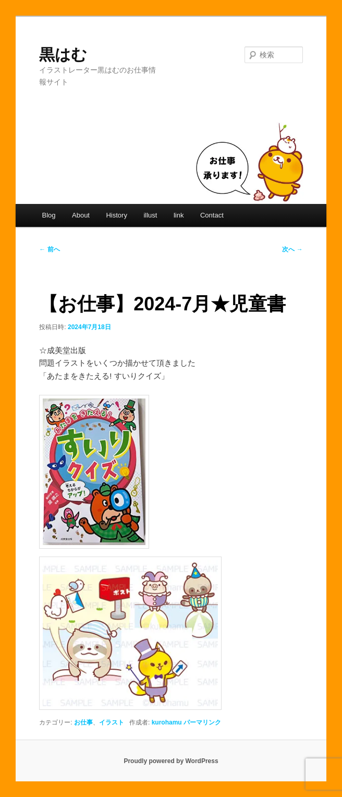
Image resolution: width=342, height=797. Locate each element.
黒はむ (63, 54)
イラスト (111, 722)
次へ (292, 249)
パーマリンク (202, 722)
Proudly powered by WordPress (171, 761)
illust (150, 215)
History (116, 215)
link (179, 215)
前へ (49, 249)
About (81, 215)
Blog (48, 215)
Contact (212, 215)
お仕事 (83, 722)
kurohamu (167, 722)
